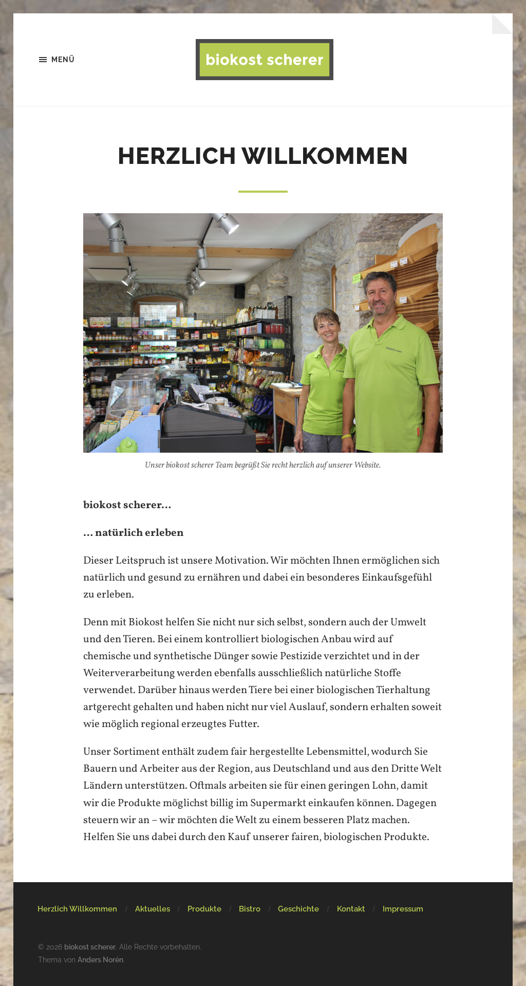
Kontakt (351, 909)
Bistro (249, 909)
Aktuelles (152, 909)
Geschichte (298, 909)
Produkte (204, 909)
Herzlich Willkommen (77, 909)
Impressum (403, 909)
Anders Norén (100, 959)
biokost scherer (90, 946)
